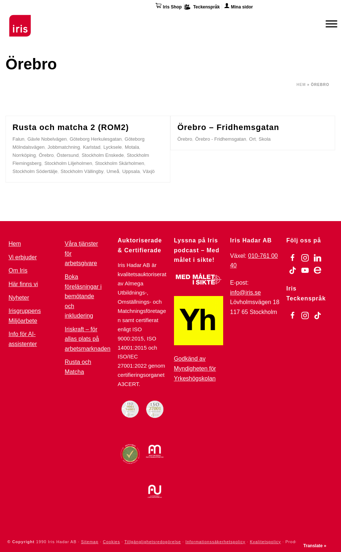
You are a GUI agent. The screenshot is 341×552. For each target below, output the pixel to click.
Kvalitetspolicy (265, 542)
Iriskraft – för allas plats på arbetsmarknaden (87, 339)
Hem (301, 85)
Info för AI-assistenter (22, 339)
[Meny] (331, 23)
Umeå (112, 171)
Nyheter (18, 298)
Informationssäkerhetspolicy (215, 542)
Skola (265, 139)
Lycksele (113, 147)
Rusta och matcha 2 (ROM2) (70, 127)
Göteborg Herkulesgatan (96, 139)
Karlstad (92, 147)
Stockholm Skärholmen (119, 163)
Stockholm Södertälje (35, 171)
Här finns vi (23, 284)
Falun (18, 139)
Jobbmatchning (64, 147)
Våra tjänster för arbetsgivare (81, 253)
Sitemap (89, 542)
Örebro (46, 155)
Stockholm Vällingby (82, 171)
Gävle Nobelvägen (47, 139)
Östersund (68, 155)
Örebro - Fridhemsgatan (220, 139)
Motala (132, 147)
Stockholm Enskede (102, 155)
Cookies (111, 542)
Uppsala (131, 171)
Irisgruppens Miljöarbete (24, 316)
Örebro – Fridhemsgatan (228, 127)
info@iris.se (245, 292)
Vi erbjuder (22, 257)
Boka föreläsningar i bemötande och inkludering (83, 296)
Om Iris (18, 270)
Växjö (149, 171)
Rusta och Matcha (78, 367)
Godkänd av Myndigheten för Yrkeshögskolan (195, 368)
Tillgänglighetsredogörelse (152, 542)
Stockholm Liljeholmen (68, 163)
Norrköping (24, 155)
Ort (252, 139)
